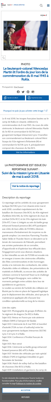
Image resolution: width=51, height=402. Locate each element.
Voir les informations (25, 156)
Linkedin (28, 316)
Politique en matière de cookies (28, 390)
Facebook (15, 316)
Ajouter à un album (11, 97)
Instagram (35, 316)
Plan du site (25, 372)
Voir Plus (26, 252)
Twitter (22, 316)
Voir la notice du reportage (25, 189)
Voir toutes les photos (25, 303)
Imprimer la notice (34, 97)
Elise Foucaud (18, 87)
